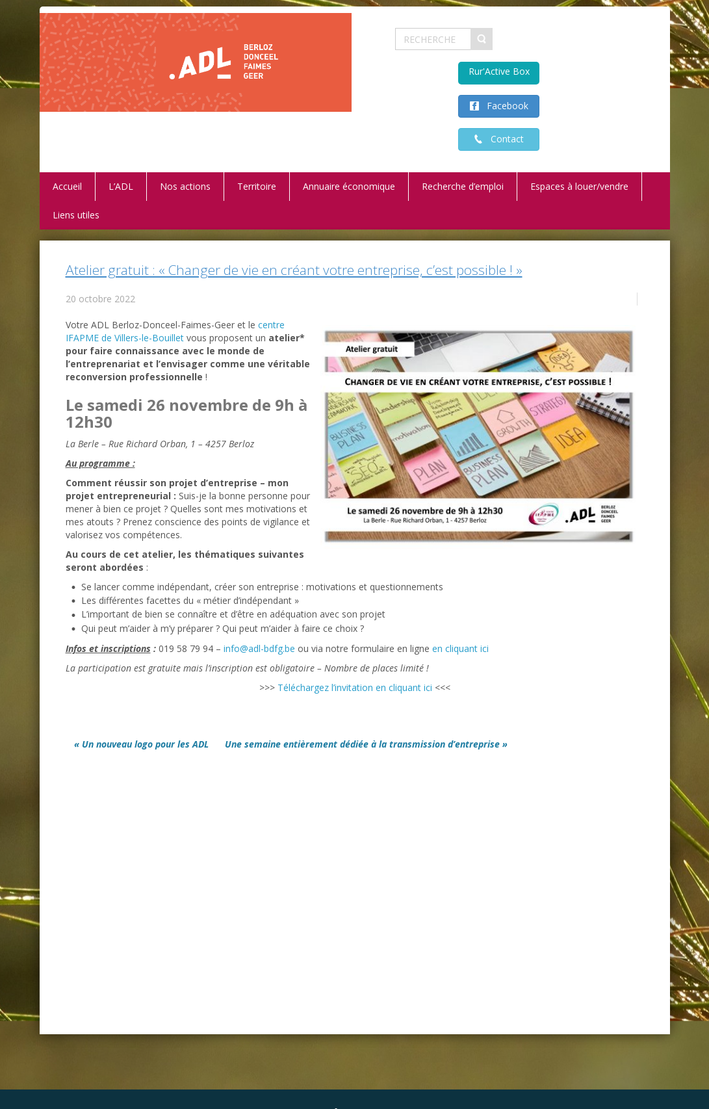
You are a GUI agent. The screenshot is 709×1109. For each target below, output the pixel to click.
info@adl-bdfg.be (259, 648)
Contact (503, 139)
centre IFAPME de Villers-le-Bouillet (175, 331)
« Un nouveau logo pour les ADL (141, 744)
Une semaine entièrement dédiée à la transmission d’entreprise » (366, 744)
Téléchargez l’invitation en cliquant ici (354, 687)
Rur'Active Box (499, 71)
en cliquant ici (460, 648)
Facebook (503, 105)
